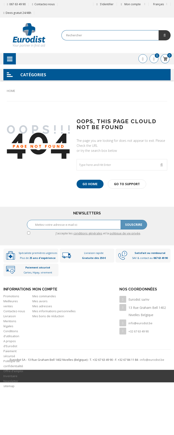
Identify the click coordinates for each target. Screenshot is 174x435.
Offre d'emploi (13, 371)
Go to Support (128, 184)
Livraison (9, 316)
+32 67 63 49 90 (138, 331)
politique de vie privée (125, 233)
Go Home (90, 184)
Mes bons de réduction (48, 316)
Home (11, 91)
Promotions (11, 296)
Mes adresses (42, 306)
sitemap (8, 386)
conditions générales (87, 233)
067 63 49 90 (17, 4)
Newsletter (10, 381)
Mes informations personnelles (54, 311)
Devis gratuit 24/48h (18, 13)
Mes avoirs (40, 301)
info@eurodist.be (140, 323)
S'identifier (105, 4)
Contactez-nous (44, 4)
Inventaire (10, 376)
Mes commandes (44, 296)
